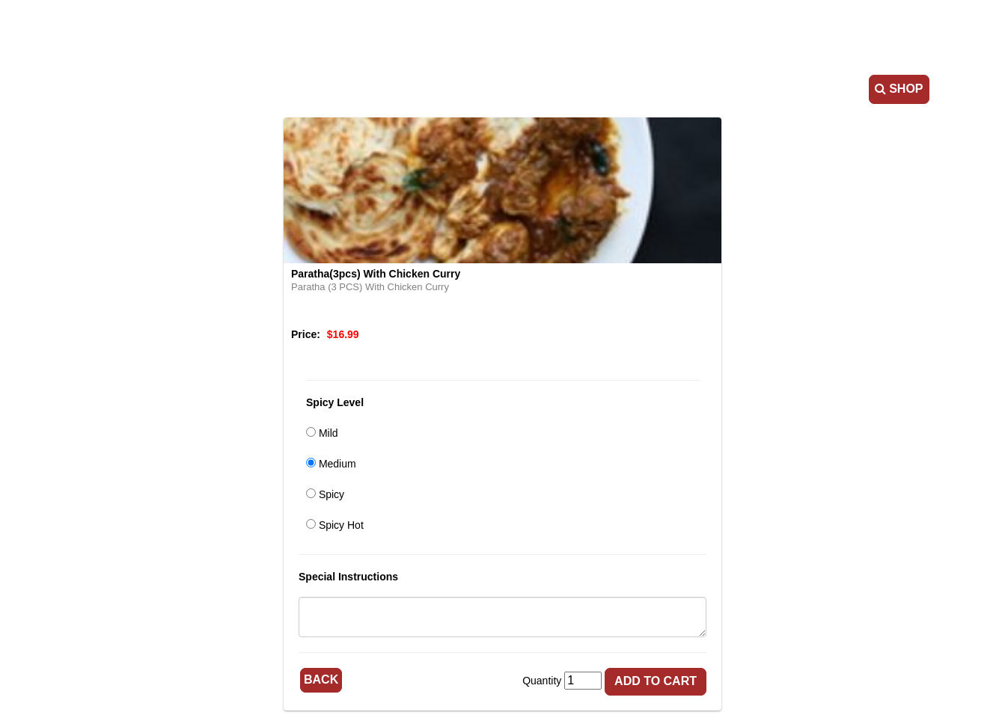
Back (321, 679)
